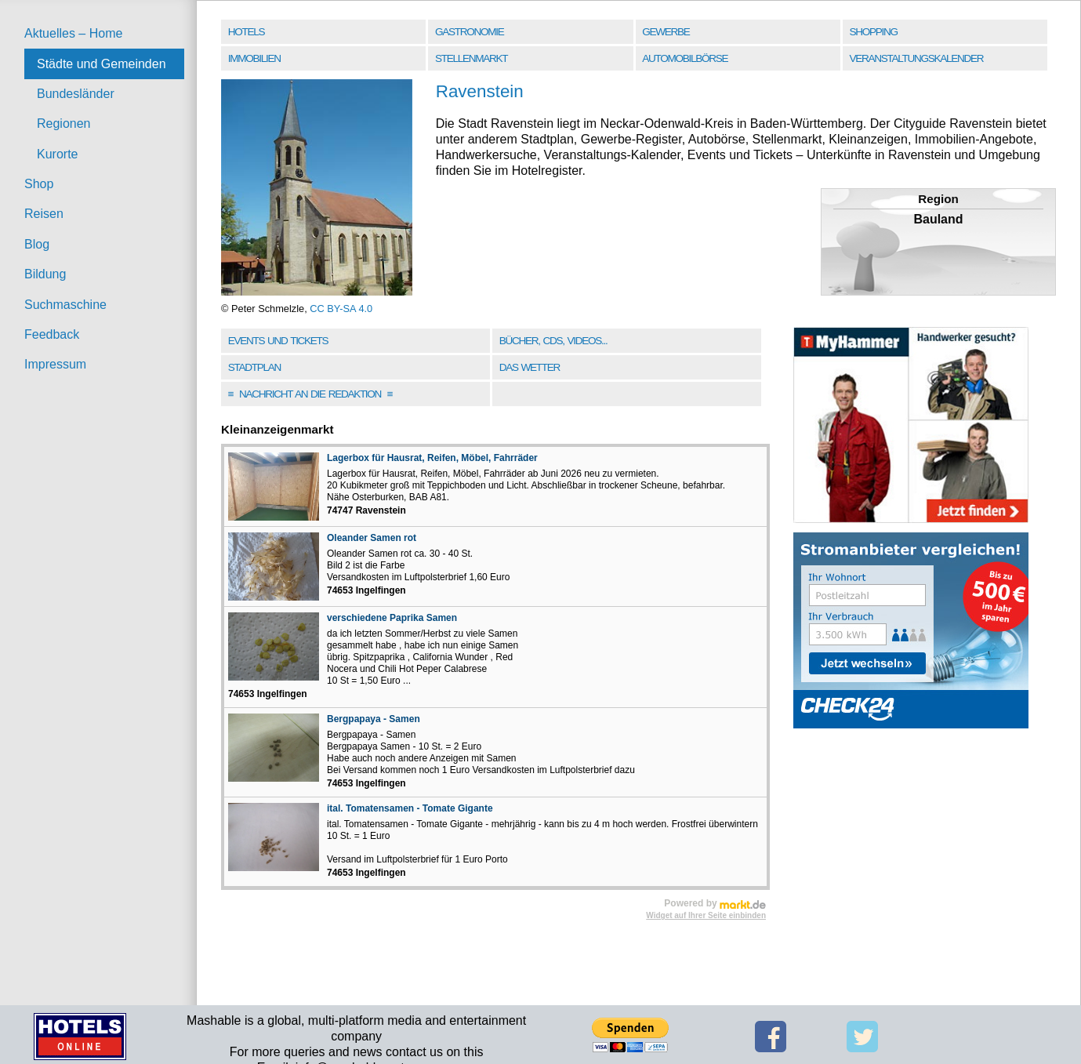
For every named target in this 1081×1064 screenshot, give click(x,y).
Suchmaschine (65, 304)
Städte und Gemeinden (101, 64)
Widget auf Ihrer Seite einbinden (706, 915)
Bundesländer (75, 93)
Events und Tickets (278, 341)
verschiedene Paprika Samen (392, 617)
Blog (36, 244)
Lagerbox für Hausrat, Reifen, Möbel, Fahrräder (432, 457)
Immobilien (254, 58)
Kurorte (57, 154)
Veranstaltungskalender (917, 58)
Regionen (64, 123)
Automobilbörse (684, 58)
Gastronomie (469, 32)
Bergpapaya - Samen (373, 719)
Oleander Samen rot (371, 537)
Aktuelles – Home (73, 33)
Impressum (55, 364)
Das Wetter (529, 367)
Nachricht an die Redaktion (310, 394)
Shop (38, 184)
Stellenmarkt (471, 58)
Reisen (43, 213)
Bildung (45, 274)
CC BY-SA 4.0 (341, 308)
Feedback (51, 334)
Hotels (246, 32)
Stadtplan (254, 367)
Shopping (874, 32)
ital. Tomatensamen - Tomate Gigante (410, 808)
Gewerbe (665, 32)
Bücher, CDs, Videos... (553, 341)
